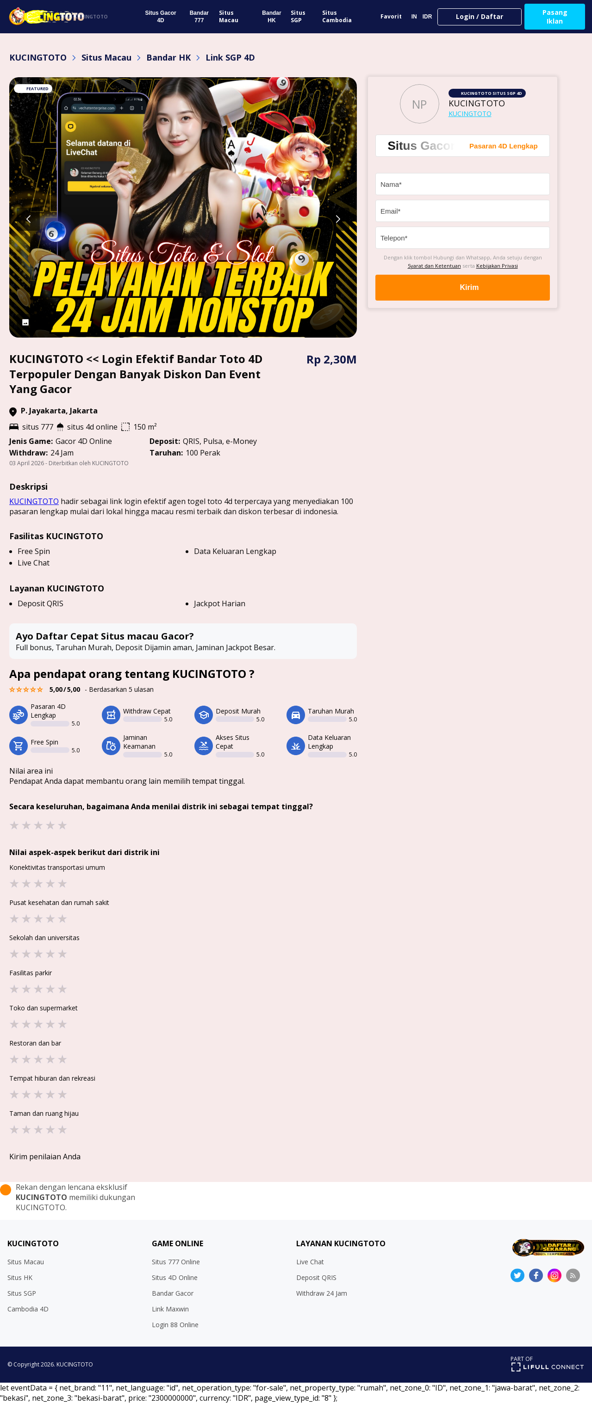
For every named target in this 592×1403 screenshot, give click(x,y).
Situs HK (19, 1277)
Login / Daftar (479, 16)
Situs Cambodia (337, 16)
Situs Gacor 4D (160, 17)
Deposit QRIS (316, 1277)
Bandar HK (271, 17)
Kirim (463, 287)
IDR (427, 16)
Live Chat (310, 1261)
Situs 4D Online (175, 1277)
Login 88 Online (175, 1324)
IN (414, 16)
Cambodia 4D (28, 1309)
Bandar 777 (199, 17)
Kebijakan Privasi (497, 265)
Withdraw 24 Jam (321, 1293)
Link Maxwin (170, 1309)
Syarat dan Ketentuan (434, 265)
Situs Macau (228, 16)
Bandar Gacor (172, 1293)
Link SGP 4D (230, 57)
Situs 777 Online (176, 1261)
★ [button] (14, 824)
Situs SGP (298, 16)
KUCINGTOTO (38, 57)
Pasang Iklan (554, 16)
